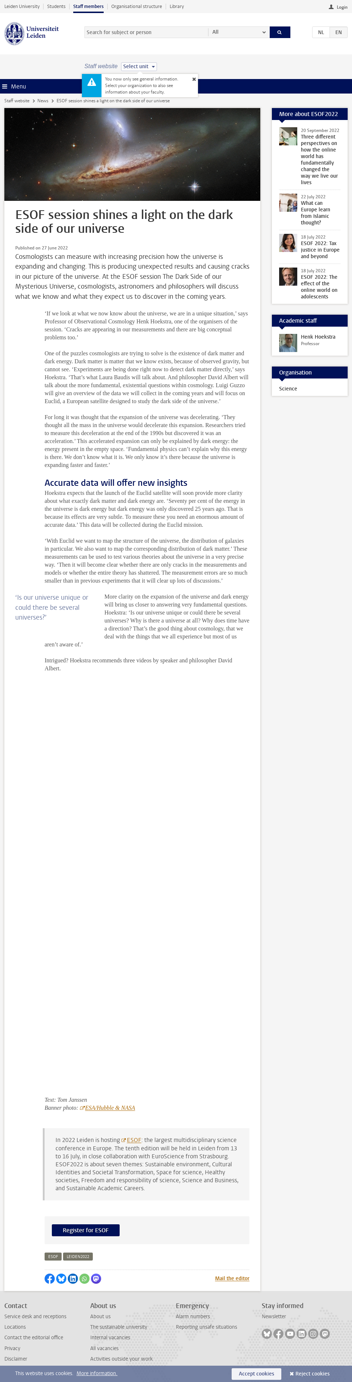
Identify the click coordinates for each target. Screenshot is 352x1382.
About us (100, 1316)
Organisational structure (136, 6)
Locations (15, 1327)
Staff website (16, 101)
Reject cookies (312, 1373)
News (42, 101)
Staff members (88, 6)
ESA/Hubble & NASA (110, 1108)
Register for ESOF (86, 1230)
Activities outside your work (121, 1359)
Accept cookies (256, 1373)
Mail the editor (232, 1278)
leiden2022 (78, 1256)
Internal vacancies (110, 1337)
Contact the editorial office (33, 1337)
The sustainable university (118, 1327)
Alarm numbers (193, 1316)
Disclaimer (15, 1359)
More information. (96, 1373)
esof (53, 1256)
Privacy (12, 1348)
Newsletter (274, 1316)
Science (288, 388)
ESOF (134, 1140)
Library (177, 6)
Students (56, 6)
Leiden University (22, 6)
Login (342, 7)
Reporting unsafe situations (206, 1327)
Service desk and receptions (35, 1316)
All (215, 32)
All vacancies (104, 1348)
